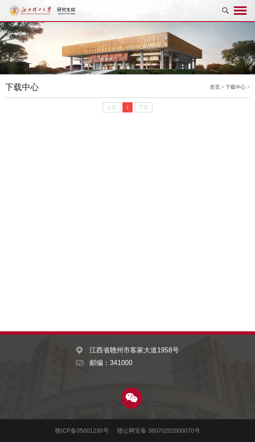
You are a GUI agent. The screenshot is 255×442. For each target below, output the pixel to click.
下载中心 (235, 87)
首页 (215, 87)
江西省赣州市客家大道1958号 (134, 350)
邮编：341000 (111, 362)
